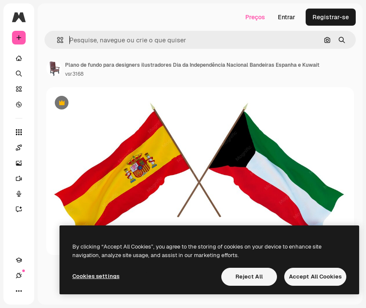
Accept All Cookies (315, 276)
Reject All (249, 276)
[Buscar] (19, 73)
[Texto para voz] (23, 194)
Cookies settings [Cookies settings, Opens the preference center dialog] (95, 276)
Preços (255, 17)
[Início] (19, 58)
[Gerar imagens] (23, 163)
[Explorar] (19, 104)
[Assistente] (23, 209)
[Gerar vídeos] (23, 178)
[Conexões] (19, 275)
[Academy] (19, 260)
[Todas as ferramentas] (19, 132)
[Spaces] (23, 147)
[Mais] (19, 291)
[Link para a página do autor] (54, 68)
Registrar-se (330, 17)
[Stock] (19, 89)
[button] (56, 40)
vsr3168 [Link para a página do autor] (74, 74)
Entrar (286, 17)
